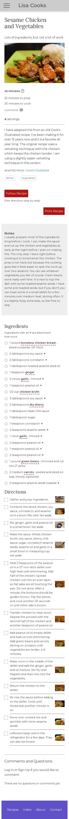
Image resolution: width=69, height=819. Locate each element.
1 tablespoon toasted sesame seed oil (34, 366)
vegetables (28, 178)
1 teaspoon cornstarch (26, 423)
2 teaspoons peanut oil (26, 442)
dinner (10, 178)
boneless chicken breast (38, 342)
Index (27, 809)
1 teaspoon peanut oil (25, 385)
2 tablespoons (26, 404)
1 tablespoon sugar (22, 417)
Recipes (13, 809)
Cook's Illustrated (37, 170)
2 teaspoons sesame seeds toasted (34, 483)
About (40, 809)
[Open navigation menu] (7, 5)
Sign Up (24, 770)
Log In (9, 770)
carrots (29, 472)
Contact (56, 809)
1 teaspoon (21, 372)
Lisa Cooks (32, 5)
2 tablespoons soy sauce (27, 353)
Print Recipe (54, 211)
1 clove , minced (25, 436)
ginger (29, 372)
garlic (25, 379)
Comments (13, 110)
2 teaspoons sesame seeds (28, 429)
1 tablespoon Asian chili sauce (29, 411)
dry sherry (37, 404)
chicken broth (29, 391)
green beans (30, 461)
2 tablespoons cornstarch (28, 360)
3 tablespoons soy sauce (27, 398)
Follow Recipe (16, 193)
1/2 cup (24, 391)
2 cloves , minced (26, 379)
